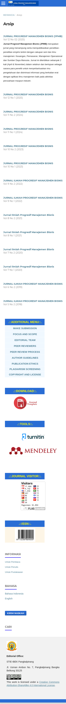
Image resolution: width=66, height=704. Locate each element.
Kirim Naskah (15, 613)
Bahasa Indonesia (14, 593)
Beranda (9, 15)
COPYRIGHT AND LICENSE (25, 374)
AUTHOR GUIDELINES (25, 357)
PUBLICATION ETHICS (25, 363)
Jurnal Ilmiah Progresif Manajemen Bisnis (28, 215)
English (9, 598)
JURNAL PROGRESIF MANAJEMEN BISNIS (28, 94)
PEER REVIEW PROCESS (25, 351)
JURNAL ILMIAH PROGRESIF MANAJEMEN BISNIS (33, 180)
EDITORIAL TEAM (25, 340)
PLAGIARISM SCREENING (25, 369)
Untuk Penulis (11, 567)
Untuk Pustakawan (14, 572)
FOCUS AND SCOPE (25, 334)
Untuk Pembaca (12, 562)
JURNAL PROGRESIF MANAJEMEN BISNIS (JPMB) (32, 36)
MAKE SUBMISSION (25, 328)
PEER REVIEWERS (25, 346)
